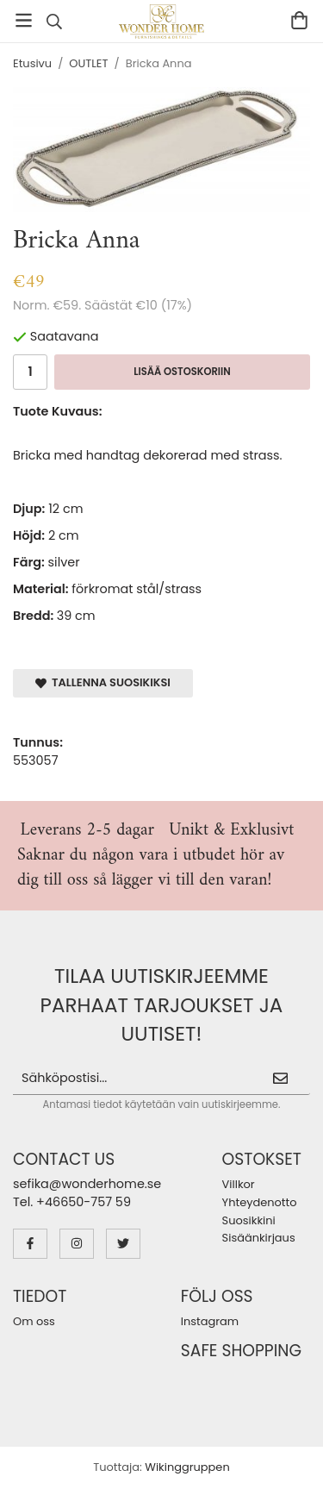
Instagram (210, 1321)
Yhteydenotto (259, 1202)
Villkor (238, 1184)
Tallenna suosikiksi (103, 682)
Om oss (34, 1321)
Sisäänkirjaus (258, 1237)
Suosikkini (249, 1220)
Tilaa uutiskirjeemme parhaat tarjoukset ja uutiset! (161, 1005)
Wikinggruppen (187, 1467)
